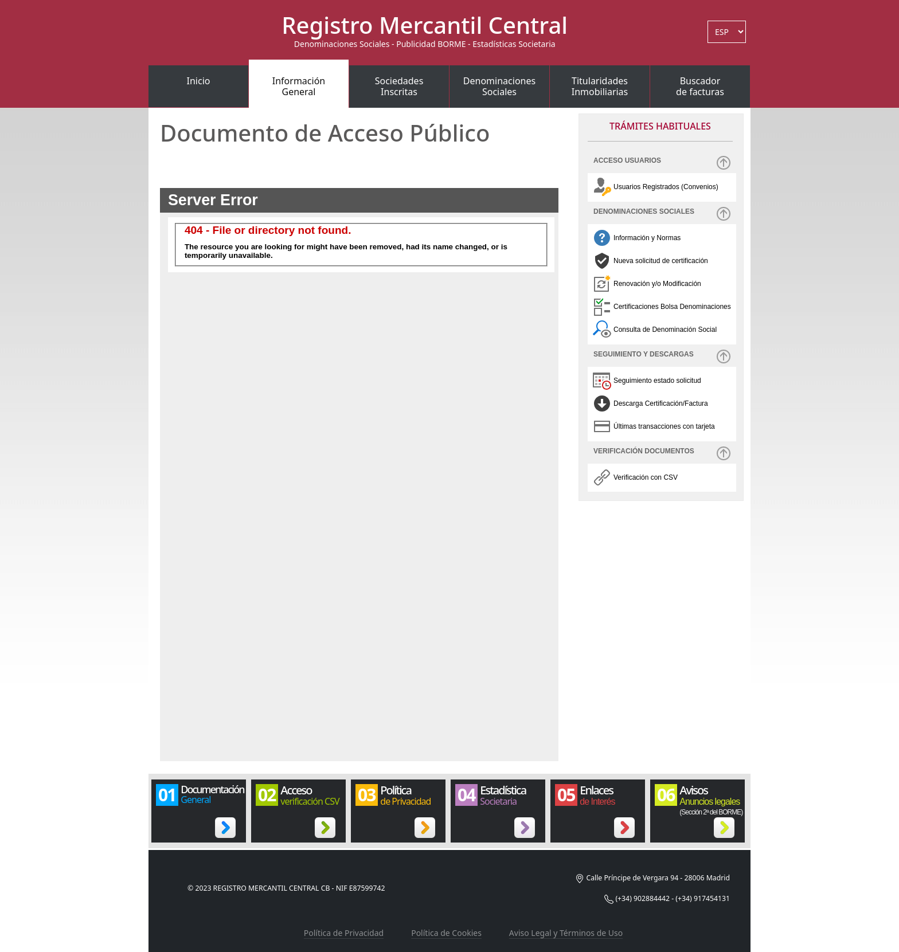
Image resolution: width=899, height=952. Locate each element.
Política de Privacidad (344, 932)
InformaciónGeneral (298, 87)
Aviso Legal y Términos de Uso (566, 932)
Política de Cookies (446, 932)
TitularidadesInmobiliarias (600, 87)
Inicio (198, 81)
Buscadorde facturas (700, 87)
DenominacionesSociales (499, 87)
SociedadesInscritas (399, 87)
